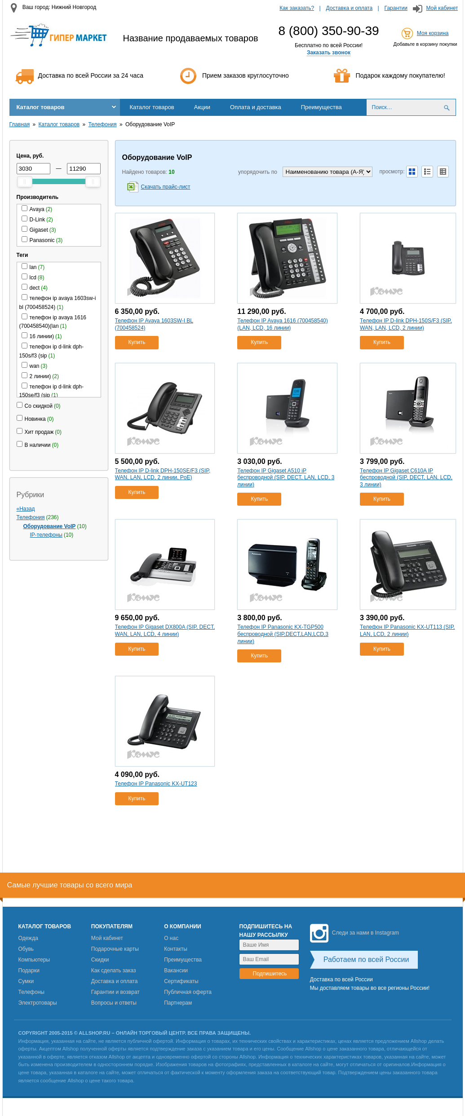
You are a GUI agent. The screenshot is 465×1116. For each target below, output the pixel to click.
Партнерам (178, 1003)
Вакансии (176, 970)
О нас (171, 938)
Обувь (26, 949)
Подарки (29, 970)
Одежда (28, 938)
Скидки (100, 960)
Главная (19, 124)
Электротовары (37, 1003)
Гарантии (396, 8)
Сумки (26, 981)
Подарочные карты (115, 949)
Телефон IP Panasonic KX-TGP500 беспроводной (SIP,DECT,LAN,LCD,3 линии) (282, 634)
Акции (202, 107)
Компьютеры (34, 960)
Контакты (175, 949)
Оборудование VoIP (49, 526)
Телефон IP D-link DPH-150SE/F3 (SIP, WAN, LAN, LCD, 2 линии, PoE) (163, 474)
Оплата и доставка (255, 107)
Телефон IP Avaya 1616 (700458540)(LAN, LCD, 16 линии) (282, 324)
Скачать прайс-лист (165, 187)
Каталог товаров (41, 107)
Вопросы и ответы (114, 1003)
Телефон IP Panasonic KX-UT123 (156, 784)
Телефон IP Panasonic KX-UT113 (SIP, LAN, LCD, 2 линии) (407, 630)
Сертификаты (181, 981)
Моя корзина (433, 33)
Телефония (103, 124)
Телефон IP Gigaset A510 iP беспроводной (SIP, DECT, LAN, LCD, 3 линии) (285, 478)
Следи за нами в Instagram (354, 933)
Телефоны (31, 992)
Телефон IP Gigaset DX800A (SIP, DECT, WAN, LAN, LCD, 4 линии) (165, 630)
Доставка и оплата (349, 8)
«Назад (26, 509)
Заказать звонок (328, 52)
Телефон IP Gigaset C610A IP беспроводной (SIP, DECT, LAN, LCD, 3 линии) (406, 478)
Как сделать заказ (113, 970)
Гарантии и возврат (115, 992)
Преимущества (321, 107)
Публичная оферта (188, 992)
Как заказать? (296, 8)
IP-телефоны (46, 535)
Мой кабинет (442, 8)
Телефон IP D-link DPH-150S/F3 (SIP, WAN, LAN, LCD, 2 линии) (406, 324)
